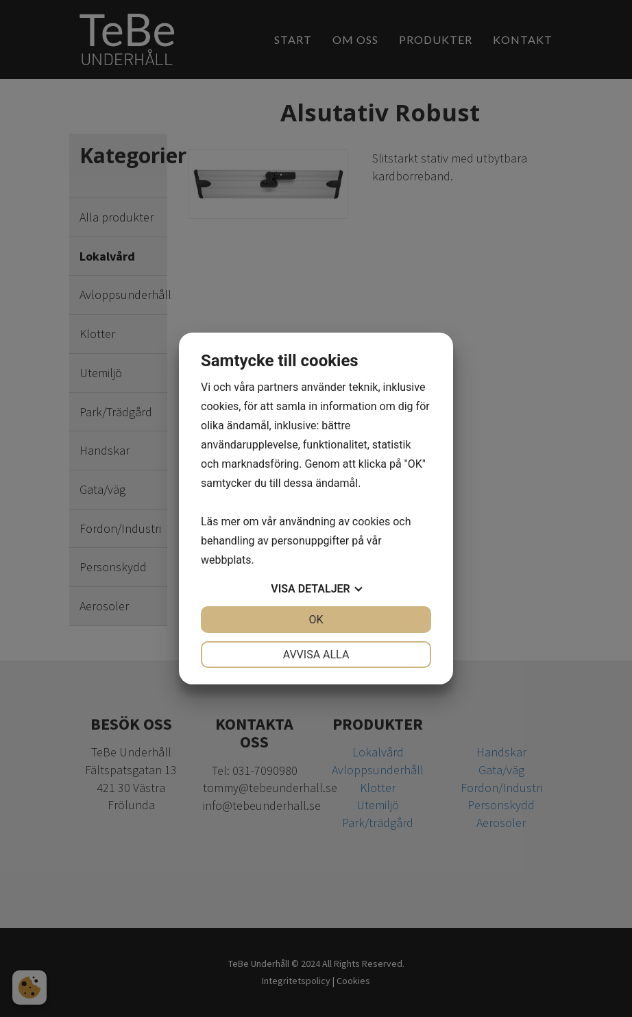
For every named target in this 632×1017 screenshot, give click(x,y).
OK (315, 619)
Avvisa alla (316, 654)
